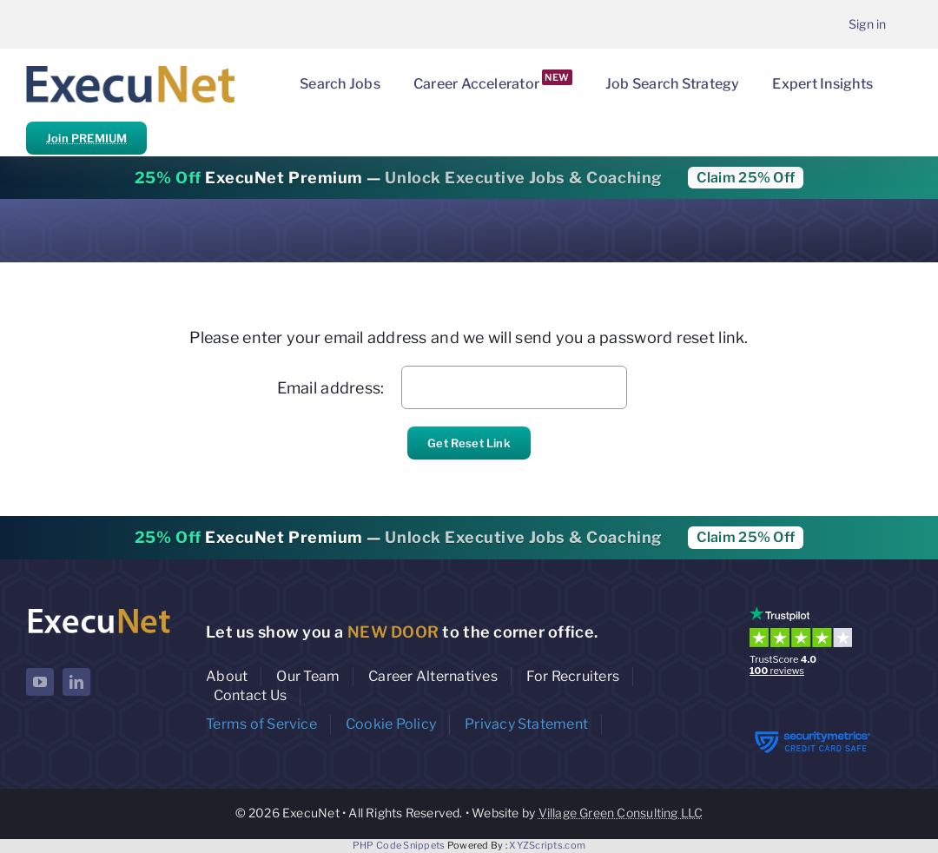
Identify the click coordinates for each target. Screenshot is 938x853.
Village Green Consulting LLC (621, 812)
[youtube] (40, 682)
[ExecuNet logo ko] (98, 610)
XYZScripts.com (547, 845)
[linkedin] (76, 682)
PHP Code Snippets (399, 845)
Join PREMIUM (86, 138)
